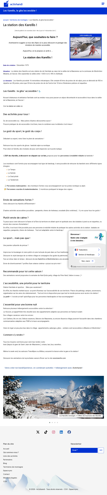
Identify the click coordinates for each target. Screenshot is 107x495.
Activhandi (77, 368)
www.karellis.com (59, 358)
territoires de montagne (19, 20)
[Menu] (103, 4)
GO (101, 450)
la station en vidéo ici (14, 106)
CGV (5, 481)
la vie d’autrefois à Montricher (44, 259)
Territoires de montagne (13, 467)
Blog (5, 463)
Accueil (6, 449)
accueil (5, 20)
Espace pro (7, 471)
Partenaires (7, 460)
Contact (6, 474)
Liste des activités (10, 456)
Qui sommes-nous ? (11, 452)
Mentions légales (10, 478)
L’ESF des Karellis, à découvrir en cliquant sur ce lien (25, 156)
